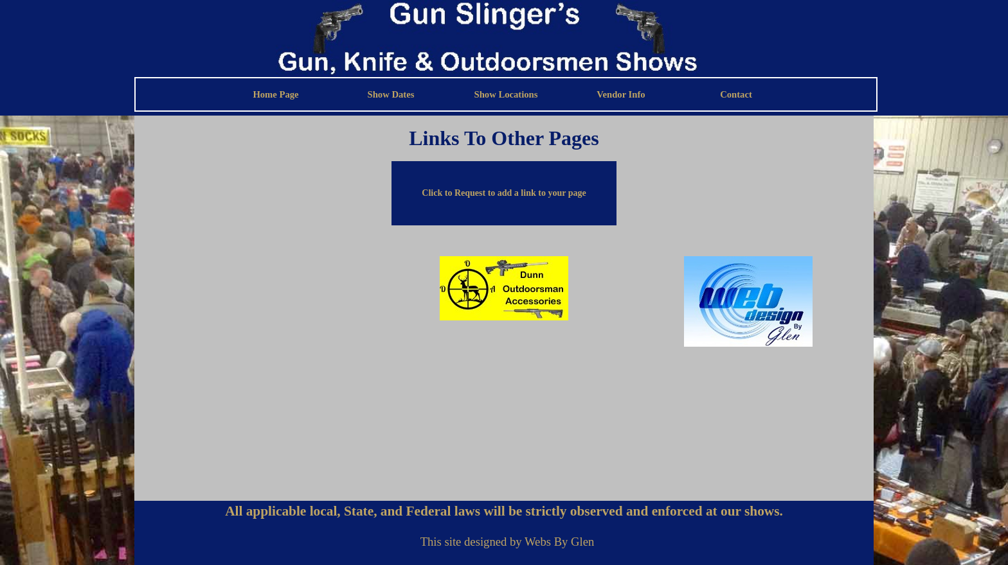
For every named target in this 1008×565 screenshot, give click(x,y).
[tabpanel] (504, 138)
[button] (504, 193)
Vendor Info (621, 94)
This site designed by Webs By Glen (507, 541)
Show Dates (391, 94)
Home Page (275, 94)
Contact (736, 94)
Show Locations (506, 94)
